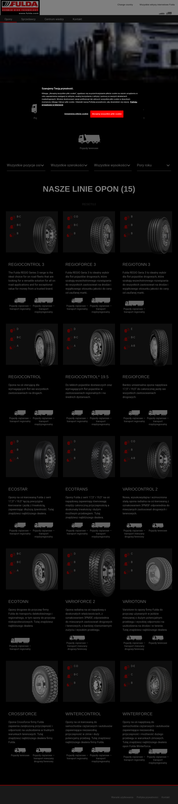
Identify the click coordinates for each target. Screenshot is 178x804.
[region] (90, 101)
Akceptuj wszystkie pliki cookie (107, 114)
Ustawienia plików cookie (76, 114)
